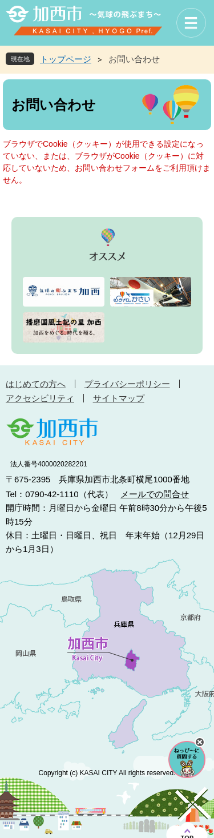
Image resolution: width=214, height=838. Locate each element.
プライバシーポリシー (127, 384)
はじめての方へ (36, 384)
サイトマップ (118, 398)
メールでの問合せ (154, 494)
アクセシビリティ (40, 398)
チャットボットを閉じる (200, 742)
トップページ (65, 59)
